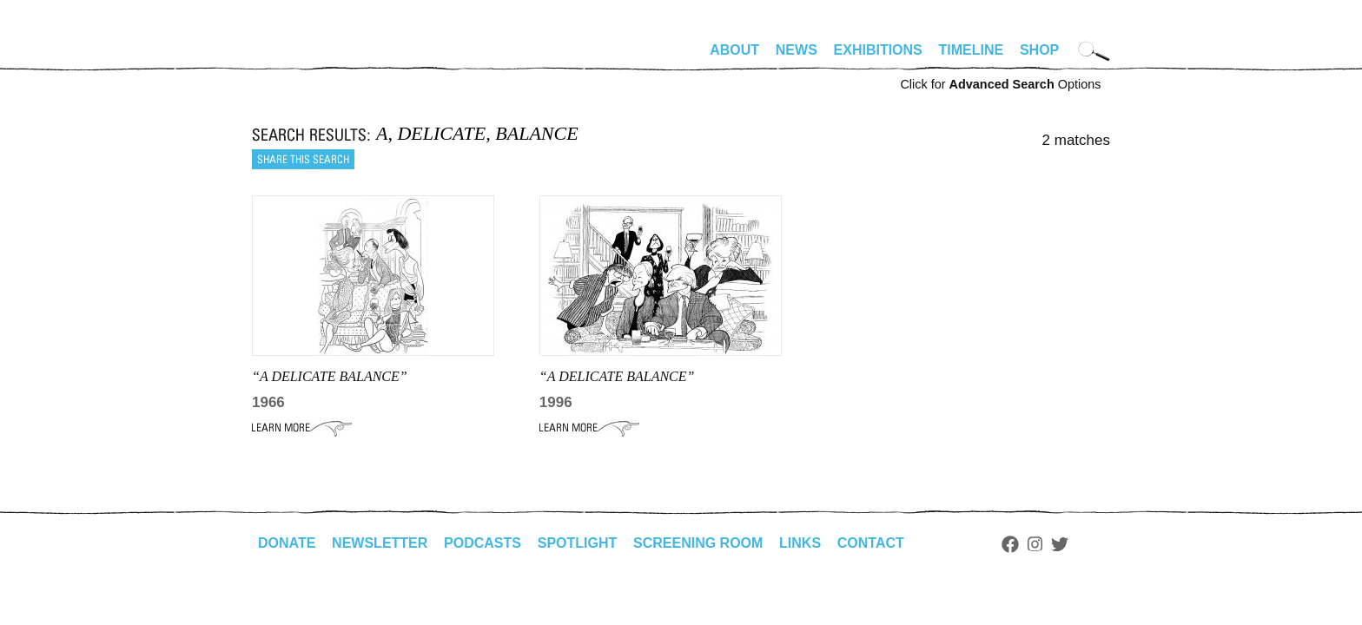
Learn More (302, 428)
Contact (870, 543)
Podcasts (482, 543)
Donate (286, 543)
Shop (1039, 50)
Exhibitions (878, 50)
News (796, 50)
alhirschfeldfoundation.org (304, 57)
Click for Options (1000, 84)
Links (800, 543)
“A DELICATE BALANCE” (329, 376)
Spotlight (578, 543)
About (734, 50)
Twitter (1059, 544)
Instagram (1035, 544)
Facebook (1010, 544)
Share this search (303, 159)
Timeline (971, 50)
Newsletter (379, 543)
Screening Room (698, 543)
